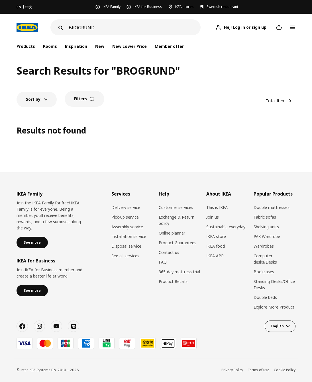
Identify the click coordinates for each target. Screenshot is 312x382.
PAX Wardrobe (267, 236)
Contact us (169, 252)
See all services (125, 255)
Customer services (176, 207)
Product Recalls (173, 281)
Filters (80, 98)
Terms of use (258, 369)
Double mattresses (271, 207)
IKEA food (215, 246)
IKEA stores (184, 6)
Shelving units (266, 226)
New (99, 46)
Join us (212, 217)
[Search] (135, 27)
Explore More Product (274, 307)
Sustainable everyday (225, 226)
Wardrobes (264, 246)
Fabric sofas (265, 217)
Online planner (172, 233)
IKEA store (216, 236)
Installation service (128, 236)
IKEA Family (112, 6)
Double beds (265, 297)
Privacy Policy (232, 369)
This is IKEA (217, 207)
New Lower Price (129, 46)
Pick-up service (125, 217)
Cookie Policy (284, 369)
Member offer (169, 46)
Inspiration (76, 46)
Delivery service (125, 207)
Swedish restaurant (222, 6)
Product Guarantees (177, 242)
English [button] (277, 326)
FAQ (163, 262)
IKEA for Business (148, 6)
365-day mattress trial (179, 271)
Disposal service (126, 246)
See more (32, 242)
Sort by (33, 99)
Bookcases (264, 271)
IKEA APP (215, 255)
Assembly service (127, 226)
